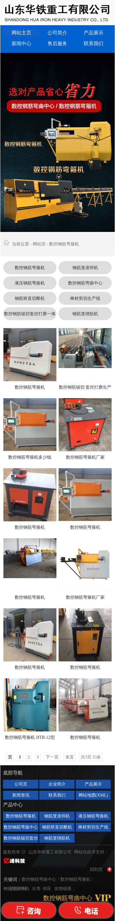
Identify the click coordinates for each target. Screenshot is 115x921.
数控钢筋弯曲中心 (85, 283)
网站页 (39, 244)
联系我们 (93, 43)
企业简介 (57, 784)
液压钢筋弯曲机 (30, 283)
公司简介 (57, 32)
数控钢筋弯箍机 (64, 244)
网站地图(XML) (93, 795)
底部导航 (13, 772)
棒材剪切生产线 (85, 298)
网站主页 (21, 32)
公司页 (20, 784)
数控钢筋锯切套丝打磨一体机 (30, 316)
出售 (37, 888)
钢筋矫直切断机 (30, 298)
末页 (69, 757)
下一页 (52, 757)
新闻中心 (21, 43)
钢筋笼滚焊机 (85, 267)
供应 (47, 888)
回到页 (96, 869)
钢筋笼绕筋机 (85, 314)
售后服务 (57, 43)
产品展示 (93, 32)
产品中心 (13, 804)
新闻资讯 (20, 795)
